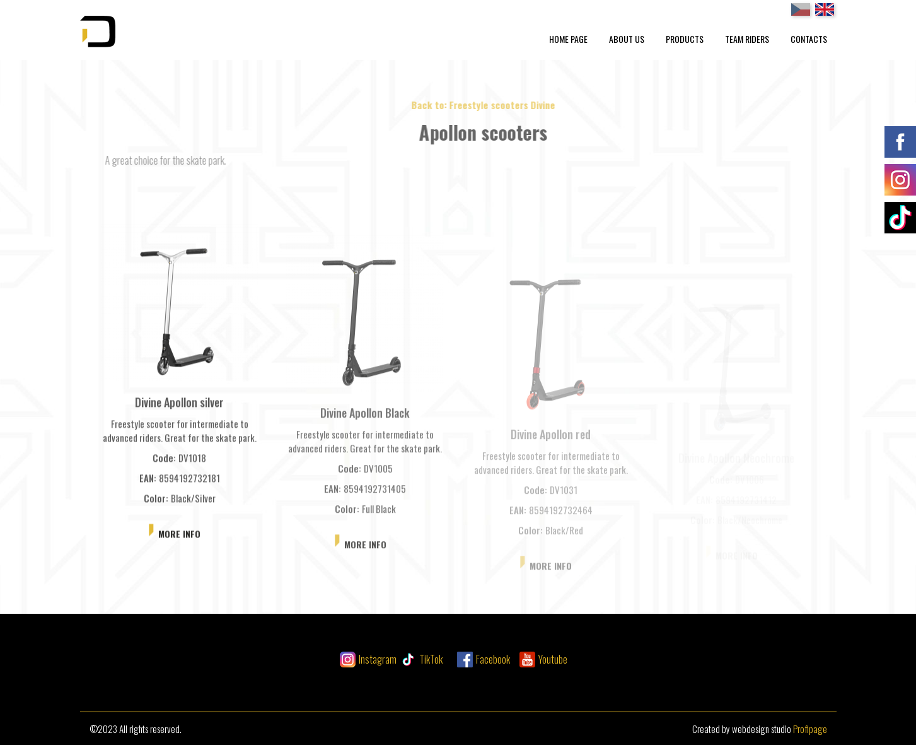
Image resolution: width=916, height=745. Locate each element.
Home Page (568, 38)
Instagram (378, 659)
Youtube (552, 659)
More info (179, 539)
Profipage (810, 729)
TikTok (431, 659)
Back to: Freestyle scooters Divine (497, 105)
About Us (626, 38)
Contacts (809, 38)
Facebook (493, 659)
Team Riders (747, 38)
